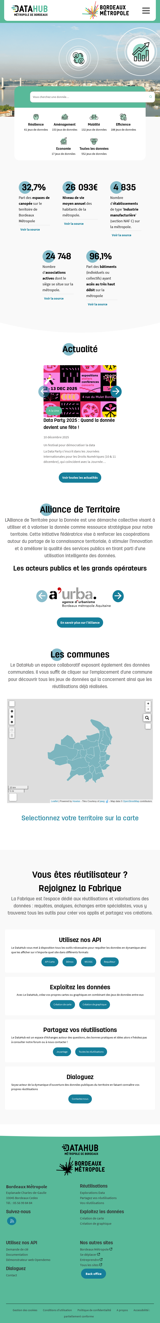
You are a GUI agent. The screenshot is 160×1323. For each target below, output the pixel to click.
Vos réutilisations (92, 1203)
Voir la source (30, 229)
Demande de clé (17, 1249)
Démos (69, 961)
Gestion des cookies (25, 1310)
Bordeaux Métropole (94, 1249)
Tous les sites (89, 1265)
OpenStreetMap (131, 801)
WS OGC (89, 961)
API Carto (50, 961)
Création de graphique (94, 1004)
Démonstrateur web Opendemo (28, 1260)
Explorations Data (92, 1193)
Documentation (17, 1254)
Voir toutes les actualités (80, 477)
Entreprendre (90, 1260)
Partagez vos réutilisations (98, 1198)
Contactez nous (80, 1098)
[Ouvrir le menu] (146, 10)
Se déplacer (88, 1254)
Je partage (62, 1051)
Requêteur (109, 961)
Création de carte (62, 1004)
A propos (122, 1310)
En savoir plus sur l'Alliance (80, 622)
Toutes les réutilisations (91, 1051)
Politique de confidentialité (95, 1310)
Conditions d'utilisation (57, 1310)
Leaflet (54, 801)
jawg (102, 801)
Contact (11, 1275)
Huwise (76, 801)
